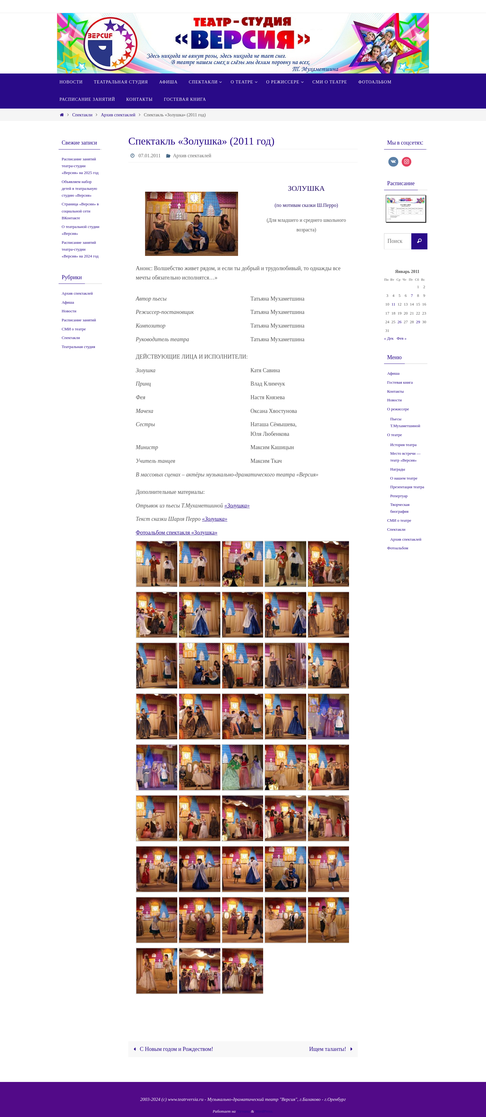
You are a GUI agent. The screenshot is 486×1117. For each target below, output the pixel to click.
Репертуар (399, 496)
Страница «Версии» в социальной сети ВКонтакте (80, 211)
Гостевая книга (400, 382)
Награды (397, 469)
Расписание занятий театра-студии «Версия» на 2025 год (80, 166)
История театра (403, 444)
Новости (69, 311)
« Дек (389, 338)
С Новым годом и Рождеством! (171, 1049)
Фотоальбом (397, 548)
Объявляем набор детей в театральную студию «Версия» (79, 188)
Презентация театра (407, 487)
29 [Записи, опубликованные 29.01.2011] (418, 321)
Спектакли (82, 114)
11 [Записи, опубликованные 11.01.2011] (393, 304)
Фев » (402, 338)
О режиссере (398, 409)
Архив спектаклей (118, 114)
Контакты (395, 391)
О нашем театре (404, 478)
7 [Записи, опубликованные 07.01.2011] (412, 295)
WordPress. (264, 1111)
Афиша (68, 302)
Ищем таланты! (332, 1049)
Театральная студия (78, 346)
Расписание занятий (79, 320)
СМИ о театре (74, 329)
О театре (394, 434)
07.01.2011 (150, 155)
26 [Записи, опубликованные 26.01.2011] (400, 321)
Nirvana (243, 1111)
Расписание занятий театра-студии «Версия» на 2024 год (80, 249)
